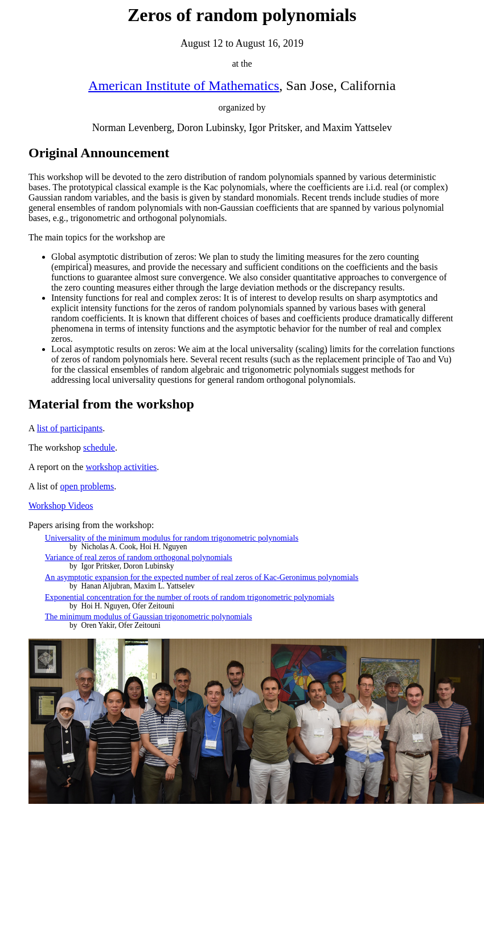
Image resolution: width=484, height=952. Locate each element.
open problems (87, 486)
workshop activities (121, 467)
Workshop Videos (60, 505)
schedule (99, 447)
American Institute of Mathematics (183, 85)
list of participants (70, 428)
